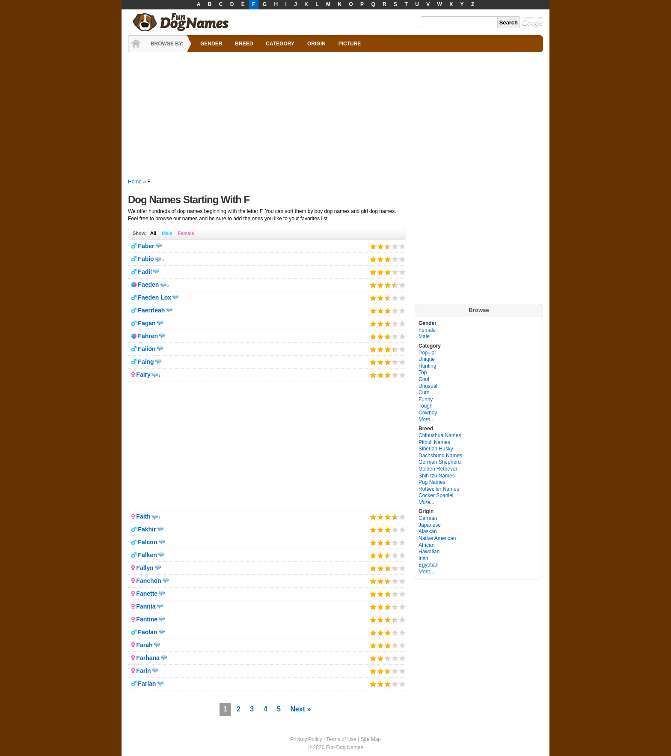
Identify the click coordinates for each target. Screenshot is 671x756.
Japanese (430, 525)
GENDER (211, 44)
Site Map (371, 739)
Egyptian (429, 565)
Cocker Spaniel (436, 495)
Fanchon (148, 580)
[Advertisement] (335, 116)
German (428, 518)
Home (135, 182)
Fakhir (147, 529)
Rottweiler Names (439, 489)
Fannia (145, 606)
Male (167, 233)
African (426, 545)
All (153, 233)
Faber (146, 246)
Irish (423, 558)
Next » (300, 709)
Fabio (146, 258)
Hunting (427, 366)
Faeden (148, 284)
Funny (426, 399)
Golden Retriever (438, 469)
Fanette (146, 593)
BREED (244, 44)
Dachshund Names (440, 456)
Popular (427, 353)
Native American (437, 538)
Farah (144, 645)
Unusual (428, 386)
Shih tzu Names (437, 476)
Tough (426, 406)
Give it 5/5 (402, 246)
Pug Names (432, 482)
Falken (147, 555)
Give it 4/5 (395, 246)
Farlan (147, 683)
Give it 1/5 (373, 246)
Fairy (143, 374)
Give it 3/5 (386, 246)
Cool (424, 379)
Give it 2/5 (380, 246)
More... (426, 420)
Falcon (147, 542)
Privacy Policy (306, 739)
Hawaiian (429, 552)
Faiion (146, 348)
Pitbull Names (434, 442)
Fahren (148, 336)
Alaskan (428, 531)
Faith (143, 516)
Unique (427, 359)
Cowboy (428, 413)
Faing (146, 361)
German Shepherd (440, 462)
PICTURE (349, 44)
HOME (136, 43)
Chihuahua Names (440, 435)
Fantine (146, 619)
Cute (424, 393)
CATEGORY (280, 44)
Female (186, 233)
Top (423, 372)
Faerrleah (151, 310)
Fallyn (144, 567)
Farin (143, 670)
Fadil (145, 271)
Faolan (147, 632)
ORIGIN (316, 44)
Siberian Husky (436, 449)
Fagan (146, 323)
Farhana (147, 657)
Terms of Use (341, 739)
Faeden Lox (154, 297)
